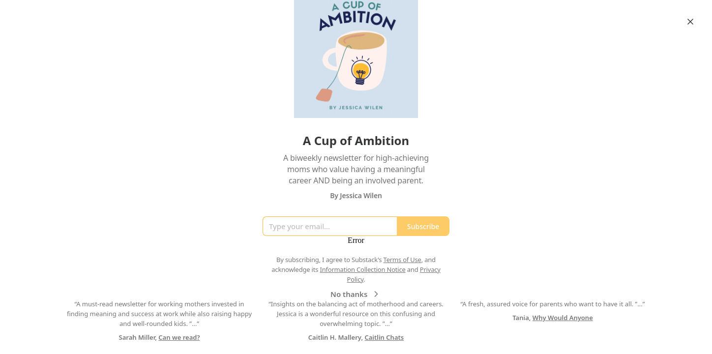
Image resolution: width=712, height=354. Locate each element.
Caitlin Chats (384, 337)
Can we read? (179, 337)
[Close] (690, 21)
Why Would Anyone (563, 317)
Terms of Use (402, 259)
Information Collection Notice (362, 269)
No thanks (355, 294)
